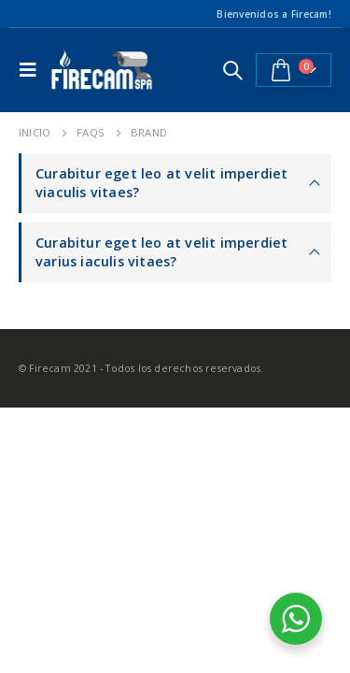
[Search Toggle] (232, 70)
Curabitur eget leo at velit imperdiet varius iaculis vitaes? (161, 252)
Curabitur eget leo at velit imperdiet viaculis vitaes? (161, 183)
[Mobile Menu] (33, 70)
